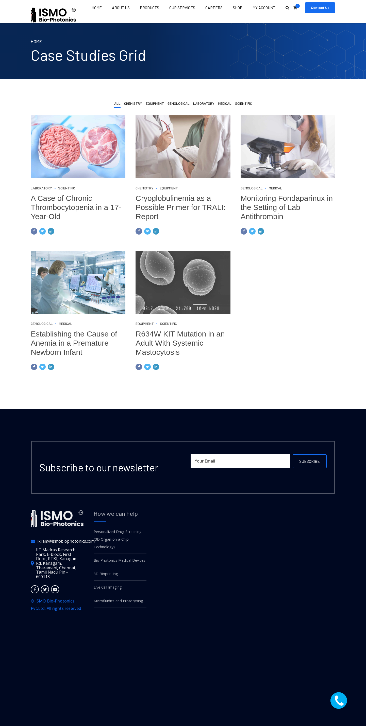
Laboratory (41, 188)
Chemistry (145, 188)
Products (149, 7)
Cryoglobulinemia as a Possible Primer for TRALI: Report (181, 207)
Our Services (182, 7)
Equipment (169, 188)
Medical (275, 188)
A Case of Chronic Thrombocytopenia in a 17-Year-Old (76, 207)
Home (97, 7)
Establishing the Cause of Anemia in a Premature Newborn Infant (74, 343)
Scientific (66, 188)
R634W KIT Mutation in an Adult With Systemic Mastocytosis (180, 343)
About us (121, 7)
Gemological (252, 188)
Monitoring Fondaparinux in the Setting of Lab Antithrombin (287, 207)
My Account (264, 7)
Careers (214, 7)
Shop (237, 7)
